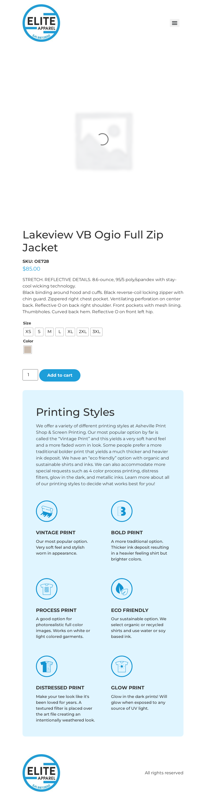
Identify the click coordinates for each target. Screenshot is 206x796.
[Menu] (174, 23)
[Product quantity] (30, 374)
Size (27, 323)
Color (28, 341)
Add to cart (59, 375)
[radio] (28, 332)
